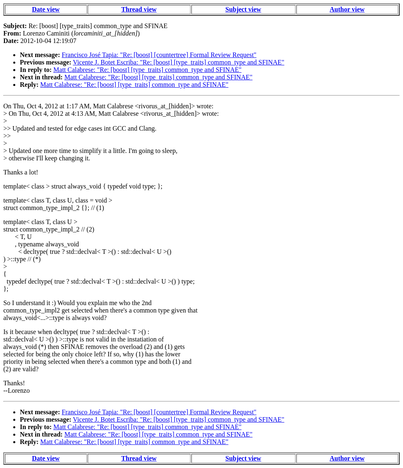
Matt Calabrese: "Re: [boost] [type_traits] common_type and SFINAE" (147, 69)
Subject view (243, 9)
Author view (347, 9)
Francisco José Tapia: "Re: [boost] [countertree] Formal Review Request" (159, 54)
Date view (46, 9)
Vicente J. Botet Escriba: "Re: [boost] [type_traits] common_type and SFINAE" (178, 62)
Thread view (138, 9)
